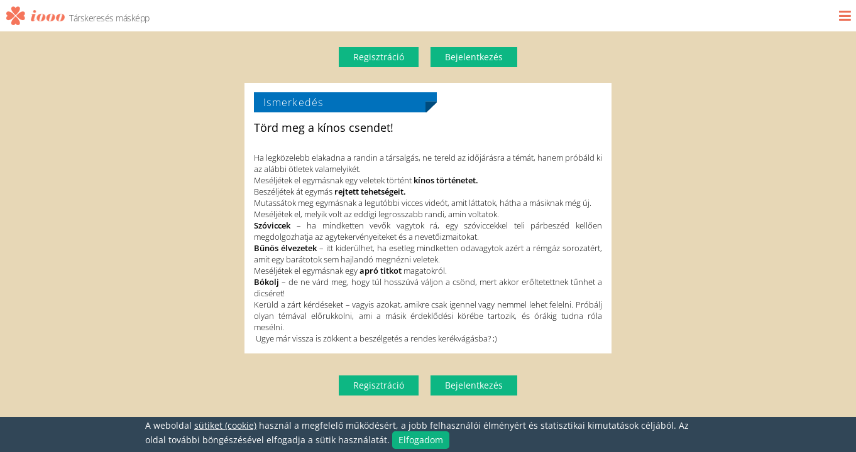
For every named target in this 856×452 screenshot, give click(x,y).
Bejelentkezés (474, 57)
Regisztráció (378, 57)
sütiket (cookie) (225, 425)
